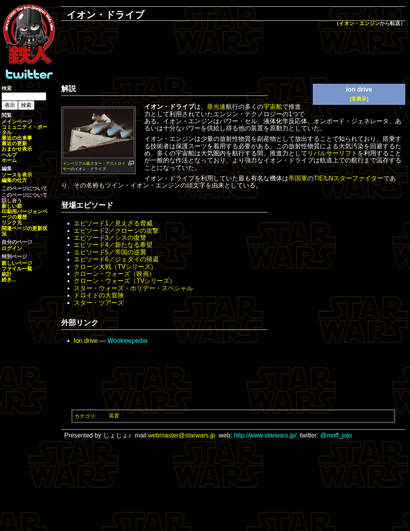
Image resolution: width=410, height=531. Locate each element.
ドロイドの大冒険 (99, 295)
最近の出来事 (17, 138)
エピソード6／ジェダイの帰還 (116, 259)
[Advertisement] (233, 53)
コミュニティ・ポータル (24, 129)
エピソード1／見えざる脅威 (113, 223)
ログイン (12, 248)
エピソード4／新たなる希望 (113, 244)
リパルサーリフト (332, 153)
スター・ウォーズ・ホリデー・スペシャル (133, 288)
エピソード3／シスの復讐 (110, 237)
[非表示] (359, 99)
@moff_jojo (336, 435)
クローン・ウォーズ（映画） (114, 273)
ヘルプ (9, 155)
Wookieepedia (127, 340)
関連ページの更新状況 (24, 231)
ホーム (9, 160)
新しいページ (17, 263)
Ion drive (86, 340)
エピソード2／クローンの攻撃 (116, 230)
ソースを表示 (17, 175)
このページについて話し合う (24, 197)
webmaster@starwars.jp (181, 435)
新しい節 (12, 206)
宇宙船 (272, 106)
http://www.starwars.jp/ (265, 435)
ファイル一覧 (17, 269)
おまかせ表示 (17, 149)
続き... (9, 280)
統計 (7, 274)
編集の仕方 (14, 180)
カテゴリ (84, 416)
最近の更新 (14, 143)
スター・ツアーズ (99, 302)
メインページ (17, 121)
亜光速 (216, 106)
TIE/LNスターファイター (348, 178)
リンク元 (12, 222)
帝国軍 (297, 178)
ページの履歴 (24, 214)
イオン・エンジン (359, 23)
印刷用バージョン (22, 211)
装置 (114, 416)
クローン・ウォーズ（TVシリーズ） (125, 280)
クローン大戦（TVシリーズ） (115, 266)
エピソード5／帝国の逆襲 (110, 252)
